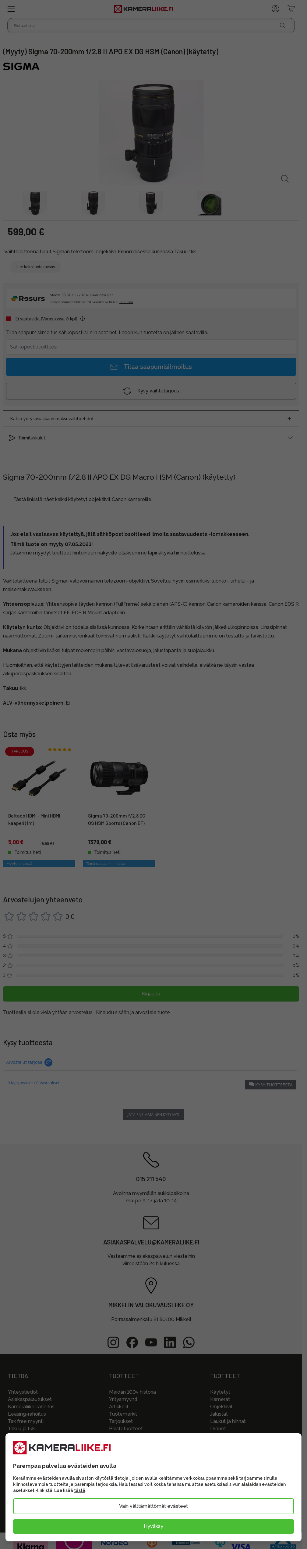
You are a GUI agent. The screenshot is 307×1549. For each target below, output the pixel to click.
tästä (79, 1490)
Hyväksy (153, 1526)
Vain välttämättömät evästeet (153, 1506)
